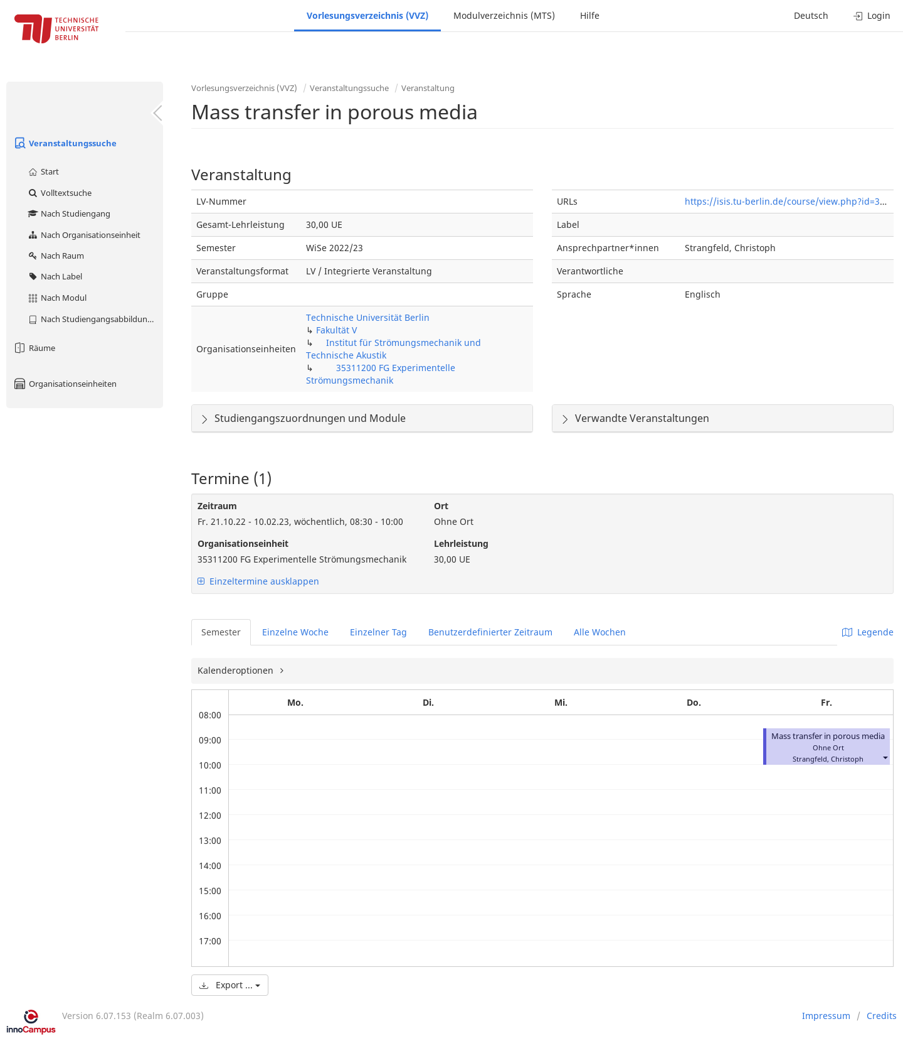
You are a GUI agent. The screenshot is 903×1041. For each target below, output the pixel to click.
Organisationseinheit (243, 543)
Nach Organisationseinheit (83, 234)
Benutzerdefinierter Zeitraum (490, 632)
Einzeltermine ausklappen (258, 581)
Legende (868, 632)
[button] (885, 757)
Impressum (826, 1016)
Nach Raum (55, 255)
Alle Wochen (600, 632)
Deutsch (811, 15)
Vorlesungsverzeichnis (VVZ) (367, 15)
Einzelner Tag (378, 632)
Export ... (229, 985)
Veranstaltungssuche (65, 143)
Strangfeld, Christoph (828, 758)
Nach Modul (57, 297)
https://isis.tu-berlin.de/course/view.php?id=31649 (792, 201)
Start (43, 171)
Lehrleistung (461, 543)
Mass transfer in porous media (828, 736)
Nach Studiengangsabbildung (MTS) (95, 319)
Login (871, 15)
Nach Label (54, 276)
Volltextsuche (59, 192)
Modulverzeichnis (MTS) (504, 15)
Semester (221, 632)
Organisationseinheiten (65, 383)
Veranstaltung (428, 88)
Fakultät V (336, 330)
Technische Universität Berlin (368, 317)
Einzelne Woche (295, 632)
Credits (882, 1016)
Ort (441, 506)
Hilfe (589, 15)
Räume (34, 347)
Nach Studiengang (68, 213)
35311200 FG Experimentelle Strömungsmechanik (380, 374)
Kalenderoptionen (237, 670)
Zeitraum (217, 506)
